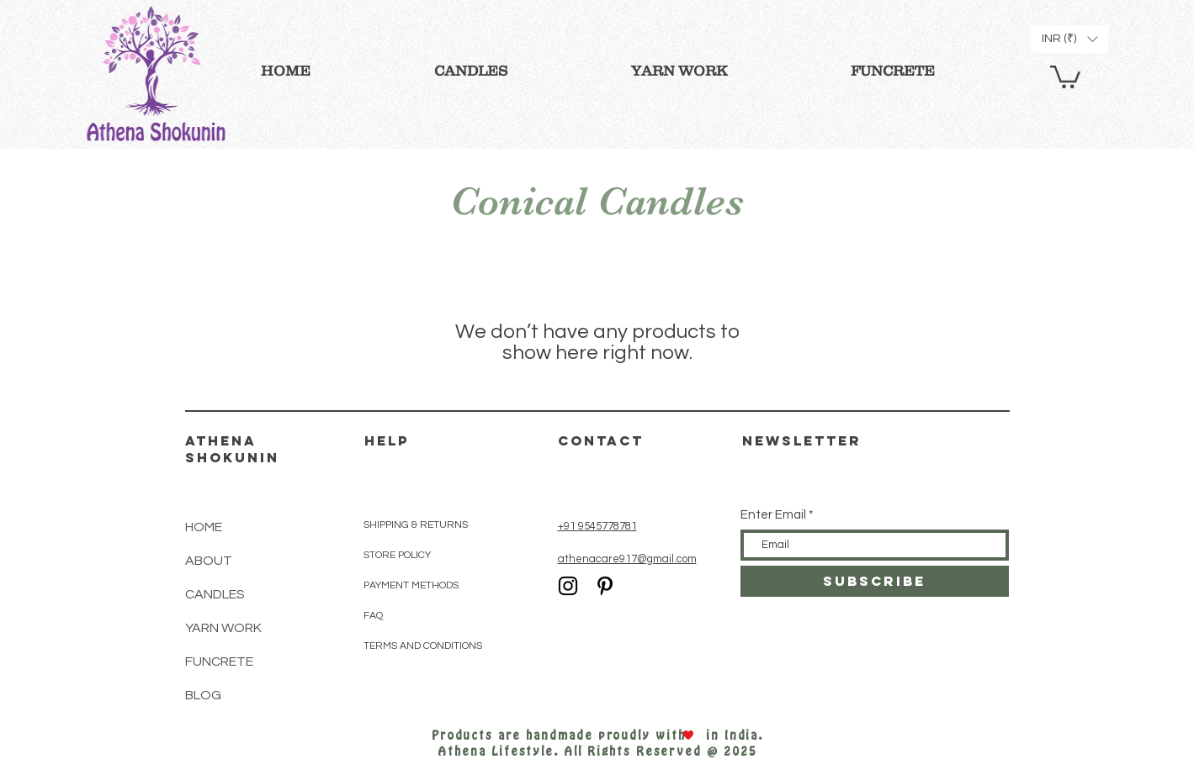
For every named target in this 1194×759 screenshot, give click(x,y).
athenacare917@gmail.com (627, 559)
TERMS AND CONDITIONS (423, 645)
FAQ (373, 615)
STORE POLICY (398, 555)
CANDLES (215, 594)
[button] (1065, 75)
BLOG (203, 695)
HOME (203, 527)
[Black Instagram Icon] (568, 585)
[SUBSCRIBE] (874, 581)
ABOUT (208, 560)
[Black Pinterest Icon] (605, 585)
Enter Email (773, 515)
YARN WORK (223, 628)
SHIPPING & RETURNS (416, 524)
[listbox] (1069, 39)
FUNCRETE (219, 661)
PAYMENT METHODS (411, 585)
